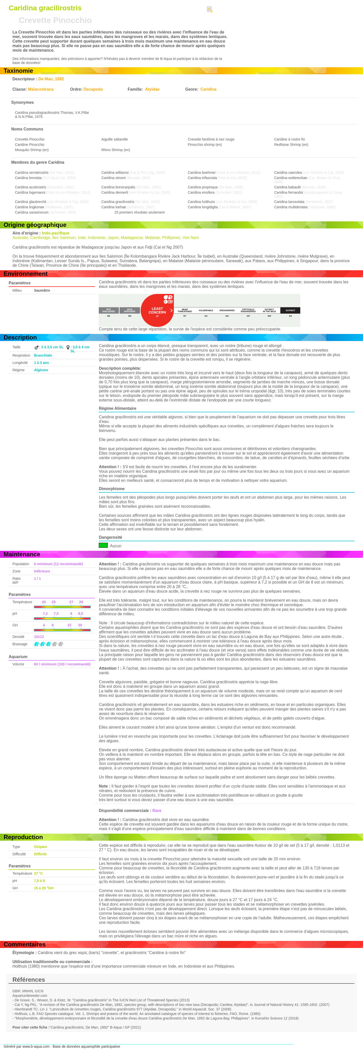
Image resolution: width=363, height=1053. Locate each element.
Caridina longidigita (203, 207)
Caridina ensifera (201, 192)
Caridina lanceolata (289, 202)
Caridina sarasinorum (31, 212)
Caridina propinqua (202, 187)
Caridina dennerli (114, 192)
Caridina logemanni (30, 192)
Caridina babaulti (287, 187)
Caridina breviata (28, 178)
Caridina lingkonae (29, 207)
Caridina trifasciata (202, 178)
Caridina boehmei (201, 173)
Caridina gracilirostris (117, 202)
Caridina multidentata (291, 207)
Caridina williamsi (114, 173)
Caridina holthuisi (201, 202)
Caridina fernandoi (288, 192)
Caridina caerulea (288, 173)
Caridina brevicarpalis (118, 187)
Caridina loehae (113, 207)
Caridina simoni (113, 178)
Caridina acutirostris (30, 187)
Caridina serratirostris (31, 173)
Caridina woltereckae (290, 178)
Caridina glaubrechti (30, 202)
